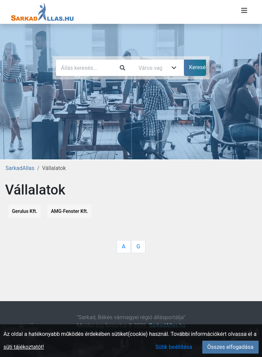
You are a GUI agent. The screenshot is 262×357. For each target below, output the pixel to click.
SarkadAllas (19, 168)
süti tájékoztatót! (23, 347)
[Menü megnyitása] (244, 10)
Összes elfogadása (230, 347)
